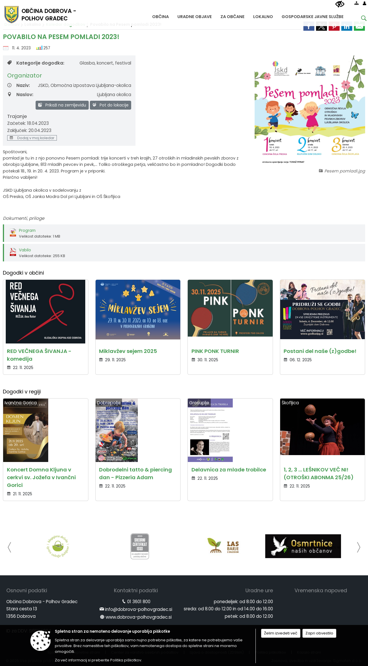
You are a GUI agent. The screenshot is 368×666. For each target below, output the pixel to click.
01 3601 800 (138, 602)
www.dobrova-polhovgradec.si (139, 617)
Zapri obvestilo (319, 633)
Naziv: (18, 85)
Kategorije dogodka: (35, 63)
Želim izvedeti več (280, 633)
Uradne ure (259, 590)
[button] (9, 547)
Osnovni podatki (26, 590)
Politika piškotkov (125, 660)
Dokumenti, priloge (23, 218)
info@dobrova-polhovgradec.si (138, 609)
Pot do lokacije (110, 105)
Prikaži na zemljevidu (62, 105)
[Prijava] (365, 3)
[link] (309, 26)
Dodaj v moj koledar (32, 137)
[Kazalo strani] (357, 3)
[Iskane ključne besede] (359, 19)
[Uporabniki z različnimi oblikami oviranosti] (339, 4)
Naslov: (20, 95)
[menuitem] (160, 15)
